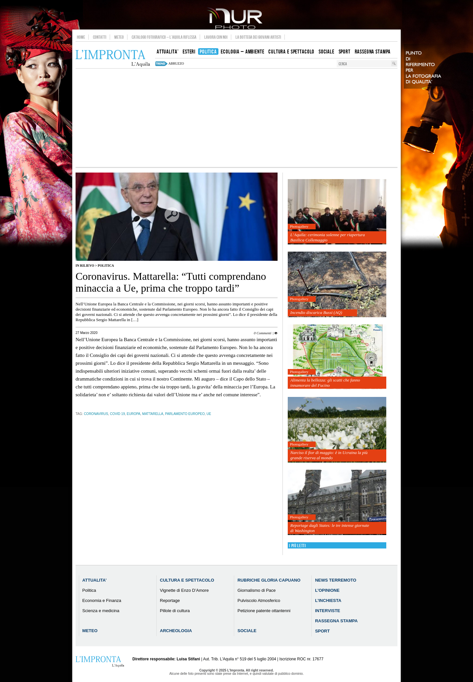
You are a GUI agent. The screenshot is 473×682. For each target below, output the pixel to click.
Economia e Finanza (102, 600)
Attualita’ (94, 580)
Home (81, 37)
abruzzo (176, 63)
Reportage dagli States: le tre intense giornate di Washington (329, 528)
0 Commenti (262, 333)
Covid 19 (117, 414)
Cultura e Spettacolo (187, 580)
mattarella (152, 414)
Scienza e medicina (101, 610)
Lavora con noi (216, 37)
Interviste (327, 610)
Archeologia (176, 630)
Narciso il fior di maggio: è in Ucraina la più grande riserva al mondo (329, 455)
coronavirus (96, 414)
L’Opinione (327, 590)
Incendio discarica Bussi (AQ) (316, 312)
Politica (106, 265)
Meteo (119, 37)
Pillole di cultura (175, 610)
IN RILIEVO (85, 265)
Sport (322, 631)
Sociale (247, 630)
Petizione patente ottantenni (263, 610)
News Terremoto (335, 580)
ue (209, 414)
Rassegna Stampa (336, 620)
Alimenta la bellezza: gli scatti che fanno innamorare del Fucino (325, 383)
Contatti (99, 37)
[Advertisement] (236, 118)
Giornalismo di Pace (256, 590)
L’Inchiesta (328, 600)
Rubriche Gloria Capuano (269, 580)
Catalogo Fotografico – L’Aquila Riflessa (164, 37)
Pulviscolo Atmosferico (258, 600)
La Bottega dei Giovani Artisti (258, 37)
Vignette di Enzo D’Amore (184, 590)
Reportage (170, 600)
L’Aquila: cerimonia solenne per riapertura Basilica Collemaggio (327, 237)
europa (134, 414)
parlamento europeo (185, 414)
